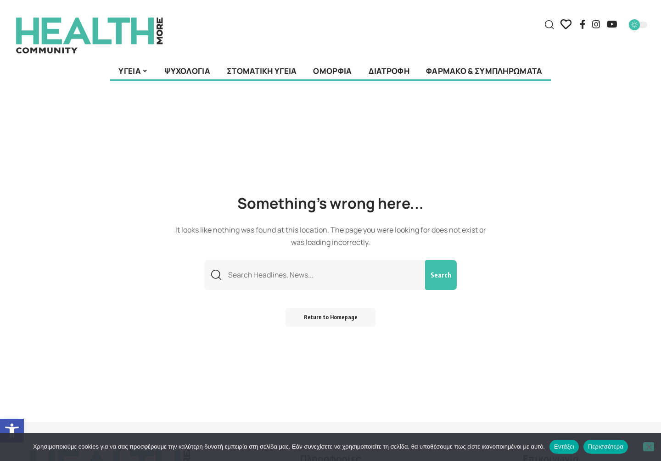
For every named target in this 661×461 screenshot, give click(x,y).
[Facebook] (582, 24)
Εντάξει (564, 446)
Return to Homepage (331, 317)
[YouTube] (612, 24)
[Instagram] (596, 24)
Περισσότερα (605, 446)
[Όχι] (648, 446)
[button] (12, 431)
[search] (549, 25)
